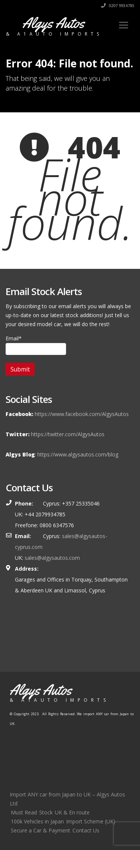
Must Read (24, 812)
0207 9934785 (117, 5)
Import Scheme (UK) (90, 821)
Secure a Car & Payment (40, 830)
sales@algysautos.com (52, 557)
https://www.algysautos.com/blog (77, 454)
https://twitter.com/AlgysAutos (68, 434)
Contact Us (85, 830)
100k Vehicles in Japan (37, 821)
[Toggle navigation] (123, 25)
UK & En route (72, 812)
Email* (36, 345)
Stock (46, 812)
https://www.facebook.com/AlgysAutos (82, 414)
